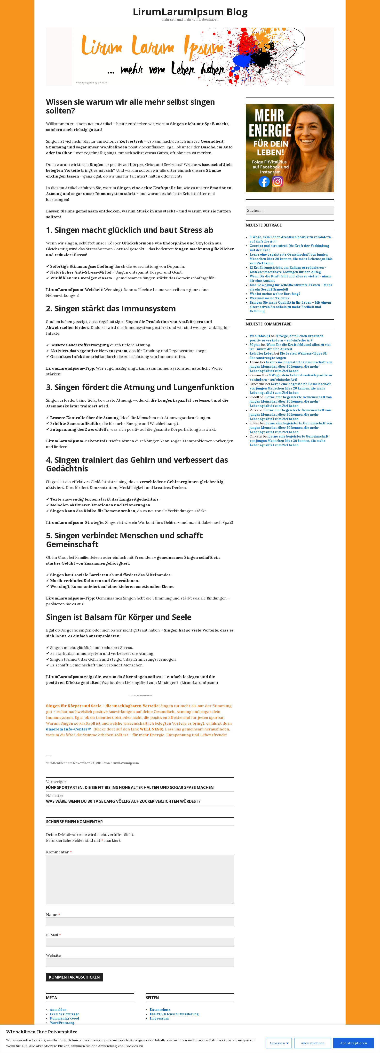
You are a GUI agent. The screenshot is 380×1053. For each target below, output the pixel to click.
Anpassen (277, 1043)
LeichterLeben (262, 353)
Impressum (159, 1018)
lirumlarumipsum (125, 763)
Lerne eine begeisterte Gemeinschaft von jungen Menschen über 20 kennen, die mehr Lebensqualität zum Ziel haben (291, 258)
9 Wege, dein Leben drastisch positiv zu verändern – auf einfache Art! (286, 338)
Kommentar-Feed (64, 1018)
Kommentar (59, 852)
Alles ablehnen (312, 1043)
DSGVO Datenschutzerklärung (174, 1014)
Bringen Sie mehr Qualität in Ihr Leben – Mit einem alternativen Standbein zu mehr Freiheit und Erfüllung (290, 306)
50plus (255, 345)
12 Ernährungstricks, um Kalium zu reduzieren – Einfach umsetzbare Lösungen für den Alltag (288, 270)
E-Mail (53, 934)
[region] (190, 1039)
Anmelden (58, 1010)
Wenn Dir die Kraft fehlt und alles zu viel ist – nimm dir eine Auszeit (290, 347)
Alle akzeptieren (353, 1043)
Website (53, 955)
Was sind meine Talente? (269, 298)
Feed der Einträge (64, 1014)
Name (53, 914)
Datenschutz (160, 1010)
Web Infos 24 (260, 336)
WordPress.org (62, 1023)
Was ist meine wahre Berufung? (275, 294)
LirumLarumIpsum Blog (190, 11)
